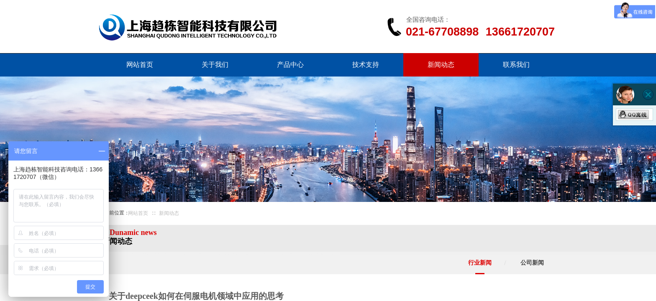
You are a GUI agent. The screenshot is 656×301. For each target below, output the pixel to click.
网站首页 (139, 64)
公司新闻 (532, 263)
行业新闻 (480, 263)
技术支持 (365, 64)
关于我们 (215, 64)
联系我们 (516, 64)
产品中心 (290, 64)
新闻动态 (441, 64)
